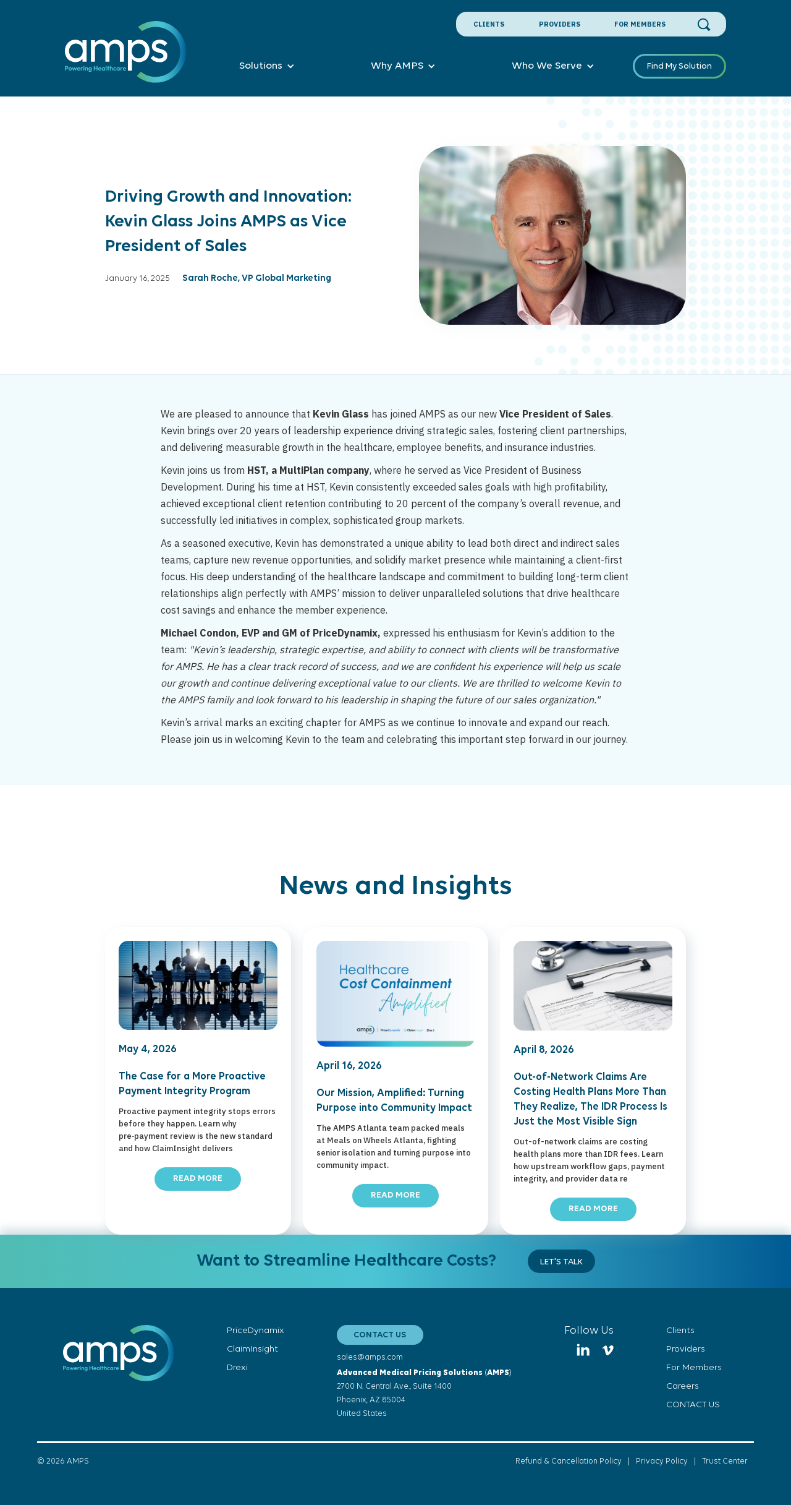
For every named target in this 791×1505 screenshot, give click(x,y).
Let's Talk (561, 1262)
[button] (267, 66)
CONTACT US (379, 1335)
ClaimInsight (252, 1349)
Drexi (237, 1368)
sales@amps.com (370, 1357)
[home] (126, 58)
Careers (682, 1386)
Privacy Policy (662, 1461)
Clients (488, 24)
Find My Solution (679, 66)
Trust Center (725, 1461)
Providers (559, 24)
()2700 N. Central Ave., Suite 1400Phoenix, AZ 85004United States (424, 1393)
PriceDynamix (255, 1331)
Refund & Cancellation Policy (568, 1461)
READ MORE (197, 1178)
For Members (640, 24)
